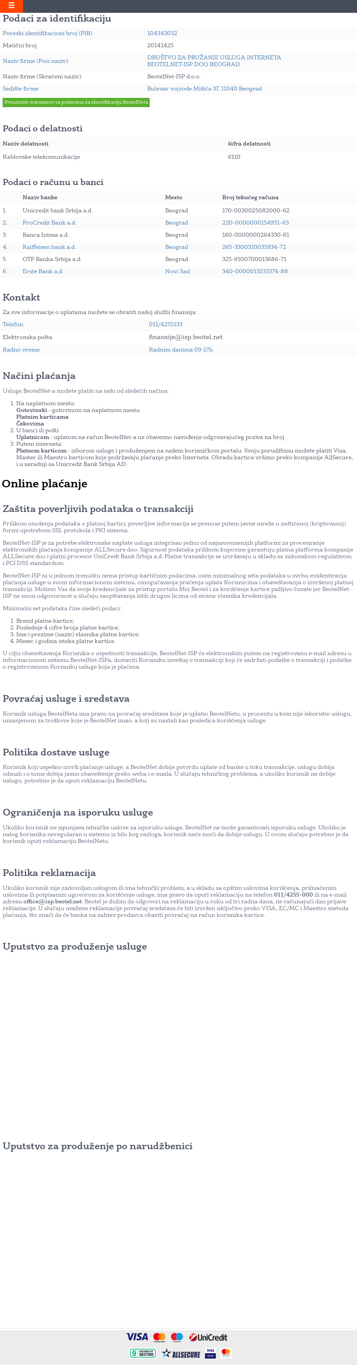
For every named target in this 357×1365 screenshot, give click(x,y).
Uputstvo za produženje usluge (75, 947)
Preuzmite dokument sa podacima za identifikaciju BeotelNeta (76, 102)
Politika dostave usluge (56, 753)
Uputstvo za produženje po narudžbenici (98, 1147)
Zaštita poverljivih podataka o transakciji (98, 509)
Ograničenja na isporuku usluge (78, 813)
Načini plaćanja (39, 376)
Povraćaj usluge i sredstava (66, 699)
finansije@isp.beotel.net (186, 337)
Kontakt (21, 298)
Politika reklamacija (49, 873)
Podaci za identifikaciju (57, 19)
